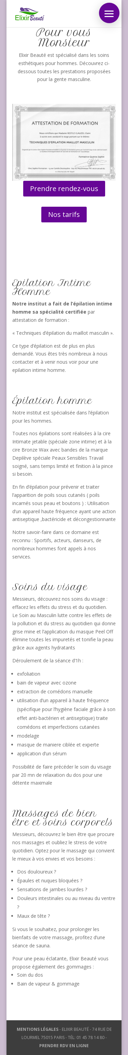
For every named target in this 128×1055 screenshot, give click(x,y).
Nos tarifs (64, 214)
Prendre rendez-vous (64, 188)
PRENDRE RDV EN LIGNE (64, 1046)
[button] (109, 13)
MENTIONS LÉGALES (37, 1029)
